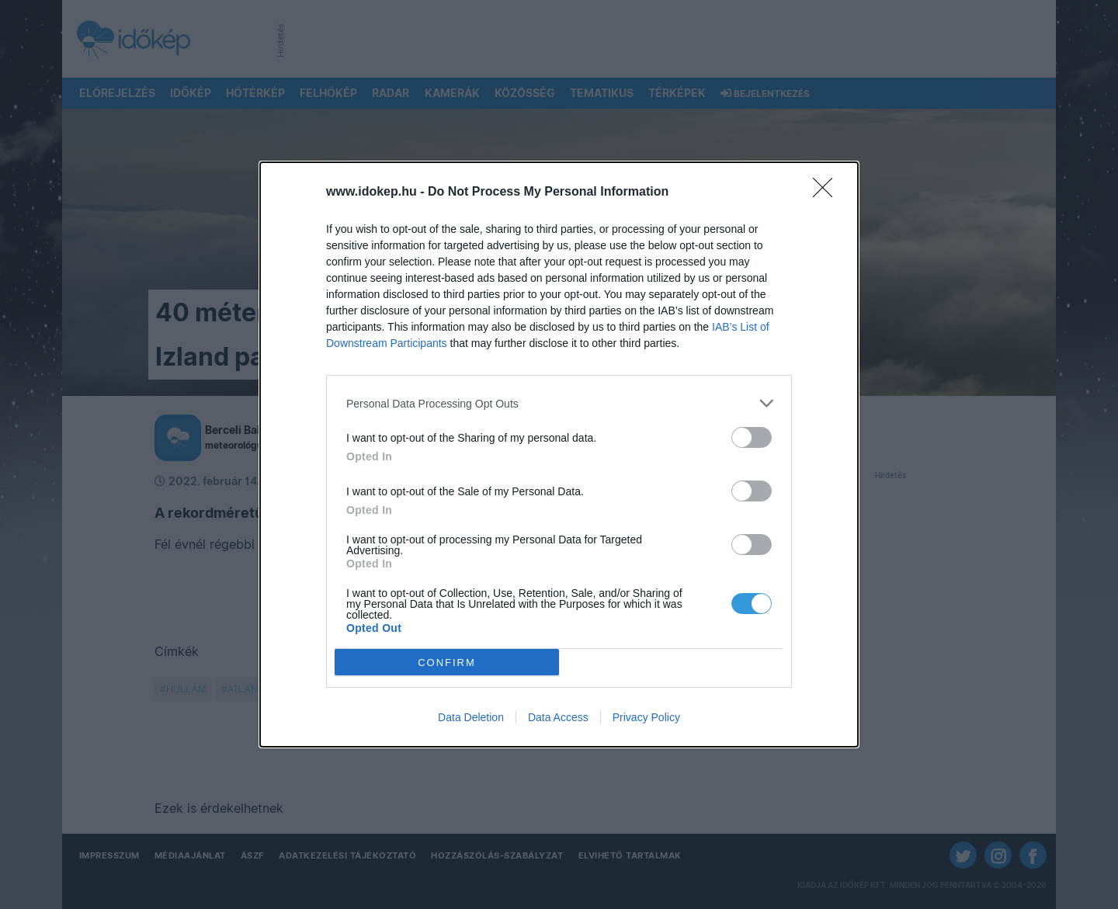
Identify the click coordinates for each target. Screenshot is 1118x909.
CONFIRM (447, 662)
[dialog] (559, 454)
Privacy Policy (646, 717)
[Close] (827, 192)
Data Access (558, 717)
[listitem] (559, 403)
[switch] (751, 437)
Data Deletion (471, 717)
